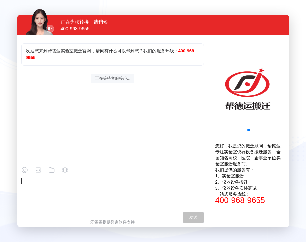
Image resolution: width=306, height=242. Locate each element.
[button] (248, 130)
